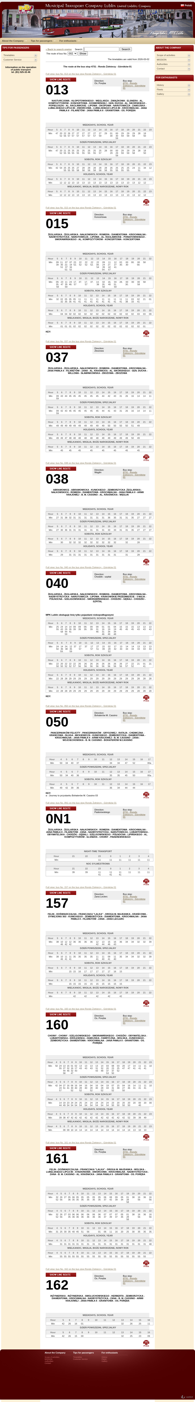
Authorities (162, 64)
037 (57, 357)
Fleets (160, 89)
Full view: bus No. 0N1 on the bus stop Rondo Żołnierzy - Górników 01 (81, 803)
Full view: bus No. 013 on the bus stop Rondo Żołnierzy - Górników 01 (81, 74)
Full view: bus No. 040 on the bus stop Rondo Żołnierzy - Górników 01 (81, 567)
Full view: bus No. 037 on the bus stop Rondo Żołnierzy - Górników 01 (81, 341)
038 (57, 478)
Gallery (160, 94)
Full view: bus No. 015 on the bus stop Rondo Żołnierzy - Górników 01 (81, 207)
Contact (161, 68)
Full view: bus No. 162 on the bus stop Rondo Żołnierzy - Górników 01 (81, 1269)
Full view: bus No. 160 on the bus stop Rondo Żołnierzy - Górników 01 (81, 1009)
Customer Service (12, 59)
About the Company (13, 41)
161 (57, 1158)
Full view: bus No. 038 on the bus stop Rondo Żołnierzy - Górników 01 (81, 463)
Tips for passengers (42, 41)
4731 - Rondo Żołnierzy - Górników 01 (134, 85)
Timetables (8, 55)
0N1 (58, 818)
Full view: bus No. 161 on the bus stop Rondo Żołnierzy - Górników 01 (81, 1142)
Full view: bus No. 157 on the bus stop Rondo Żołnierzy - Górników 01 (81, 887)
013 (57, 89)
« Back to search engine (59, 49)
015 (57, 223)
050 (57, 721)
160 (57, 1024)
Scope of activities (166, 55)
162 (57, 1284)
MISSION (161, 59)
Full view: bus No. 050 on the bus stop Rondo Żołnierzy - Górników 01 (81, 706)
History (160, 85)
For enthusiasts (68, 41)
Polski (188, 5)
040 (57, 583)
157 (57, 903)
